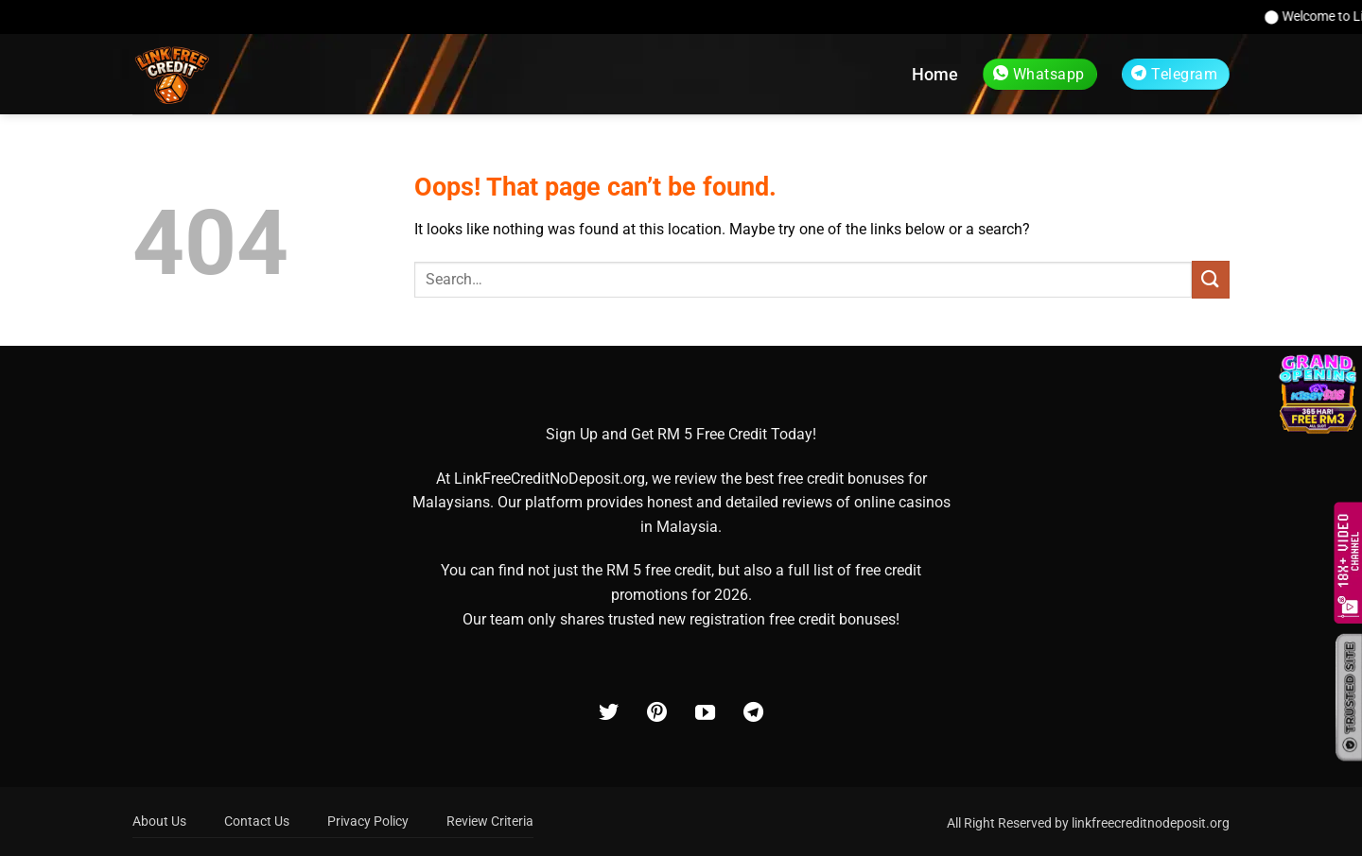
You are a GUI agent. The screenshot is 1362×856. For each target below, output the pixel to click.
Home (935, 74)
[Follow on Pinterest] (657, 714)
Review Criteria (489, 821)
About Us (159, 821)
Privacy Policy (368, 821)
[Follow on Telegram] (753, 714)
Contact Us (256, 821)
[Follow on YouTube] (705, 714)
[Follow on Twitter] (609, 714)
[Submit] (1211, 279)
